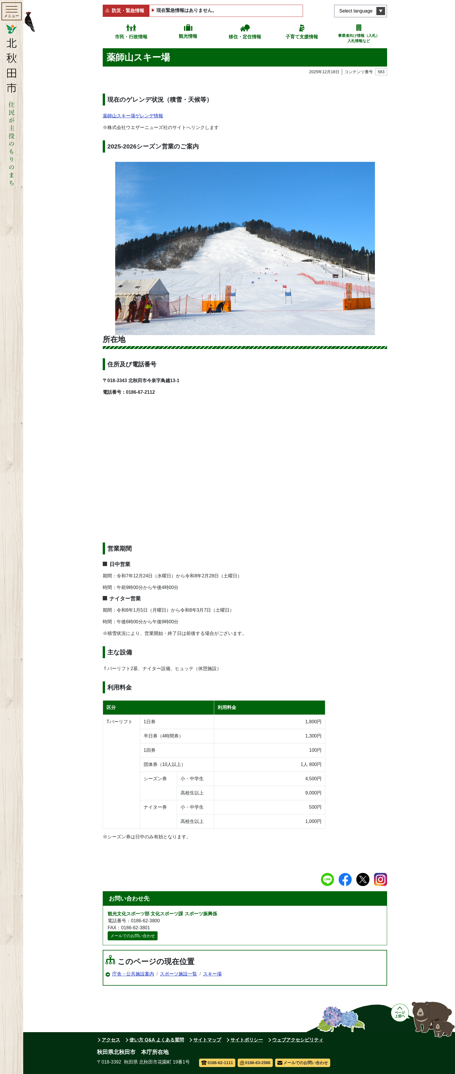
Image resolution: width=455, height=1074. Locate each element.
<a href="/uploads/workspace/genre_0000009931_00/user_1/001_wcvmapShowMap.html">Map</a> (245, 465)
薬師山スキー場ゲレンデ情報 (133, 115)
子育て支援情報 (302, 36)
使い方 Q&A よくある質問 (156, 1039)
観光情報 (188, 36)
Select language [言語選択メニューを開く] (356, 10)
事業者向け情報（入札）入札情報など (359, 38)
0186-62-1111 (217, 1062)
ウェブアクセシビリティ (297, 1039)
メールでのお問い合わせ (132, 935)
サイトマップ (207, 1039)
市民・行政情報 (131, 36)
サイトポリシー (246, 1039)
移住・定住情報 (245, 36)
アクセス (111, 1039)
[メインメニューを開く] (11, 11)
